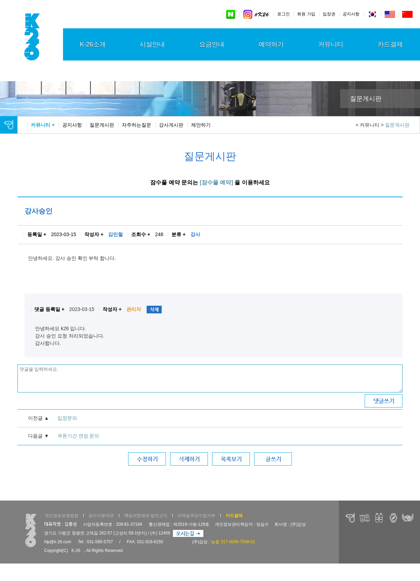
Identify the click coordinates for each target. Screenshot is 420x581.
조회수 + (140, 234)
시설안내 (152, 44)
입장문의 (67, 418)
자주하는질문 (136, 125)
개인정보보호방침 (61, 515)
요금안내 (211, 44)
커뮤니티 (330, 44)
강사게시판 (171, 125)
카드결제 (390, 44)
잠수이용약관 (101, 515)
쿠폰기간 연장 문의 (78, 436)
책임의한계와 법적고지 (145, 515)
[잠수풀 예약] (216, 182)
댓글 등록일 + (49, 309)
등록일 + (36, 234)
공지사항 (351, 14)
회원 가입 (306, 14)
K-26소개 (93, 44)
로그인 (283, 14)
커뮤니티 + (43, 125)
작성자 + (93, 234)
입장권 (329, 14)
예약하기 (271, 44)
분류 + (179, 234)
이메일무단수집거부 (196, 515)
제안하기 (201, 125)
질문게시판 (102, 125)
